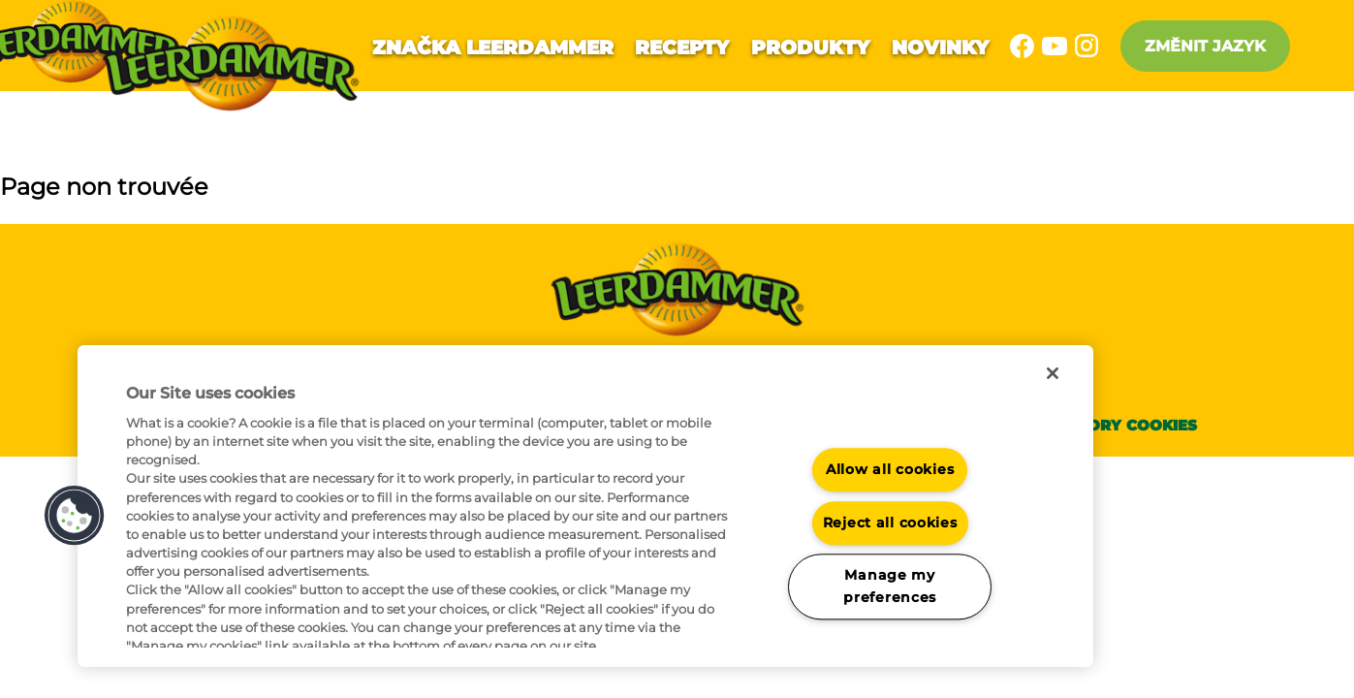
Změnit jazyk (1205, 46)
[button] (75, 516)
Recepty (682, 47)
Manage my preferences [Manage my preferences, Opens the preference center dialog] (889, 587)
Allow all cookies (890, 469)
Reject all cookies (890, 522)
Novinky (940, 47)
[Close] (1052, 373)
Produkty (810, 47)
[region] (585, 506)
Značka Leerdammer (493, 47)
